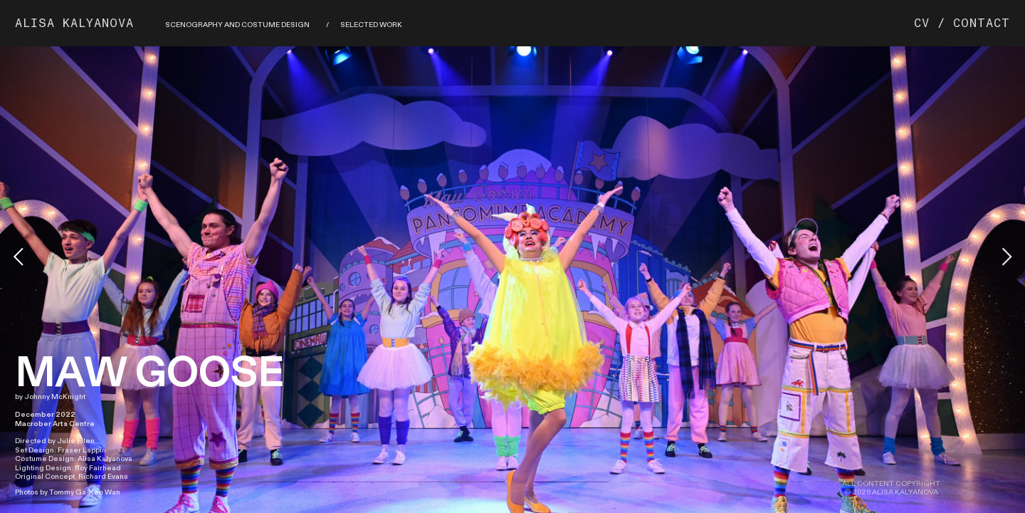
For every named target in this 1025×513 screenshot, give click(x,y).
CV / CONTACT (962, 23)
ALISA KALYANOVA (75, 23)
